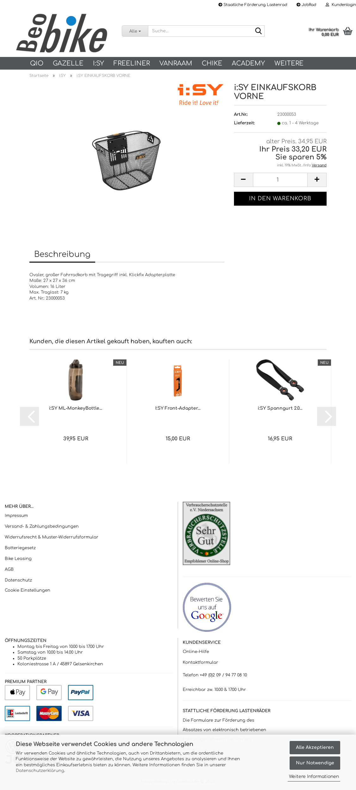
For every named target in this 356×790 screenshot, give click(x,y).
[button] (243, 180)
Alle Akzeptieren (315, 747)
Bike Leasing (18, 559)
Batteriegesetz (20, 548)
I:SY (98, 63)
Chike (212, 63)
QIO (36, 63)
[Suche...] (135, 31)
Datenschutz (18, 580)
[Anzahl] (280, 180)
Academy (248, 63)
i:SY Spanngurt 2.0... (280, 408)
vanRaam (175, 63)
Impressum (16, 515)
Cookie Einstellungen (27, 590)
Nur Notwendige (315, 763)
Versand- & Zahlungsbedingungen (42, 526)
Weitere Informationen (314, 776)
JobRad (306, 5)
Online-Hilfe (196, 652)
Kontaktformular (200, 662)
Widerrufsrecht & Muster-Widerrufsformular (51, 537)
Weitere (289, 63)
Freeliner (132, 63)
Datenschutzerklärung (40, 770)
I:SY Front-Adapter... (177, 408)
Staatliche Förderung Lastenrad (252, 5)
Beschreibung (62, 254)
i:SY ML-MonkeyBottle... (75, 408)
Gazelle (68, 63)
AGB (9, 569)
